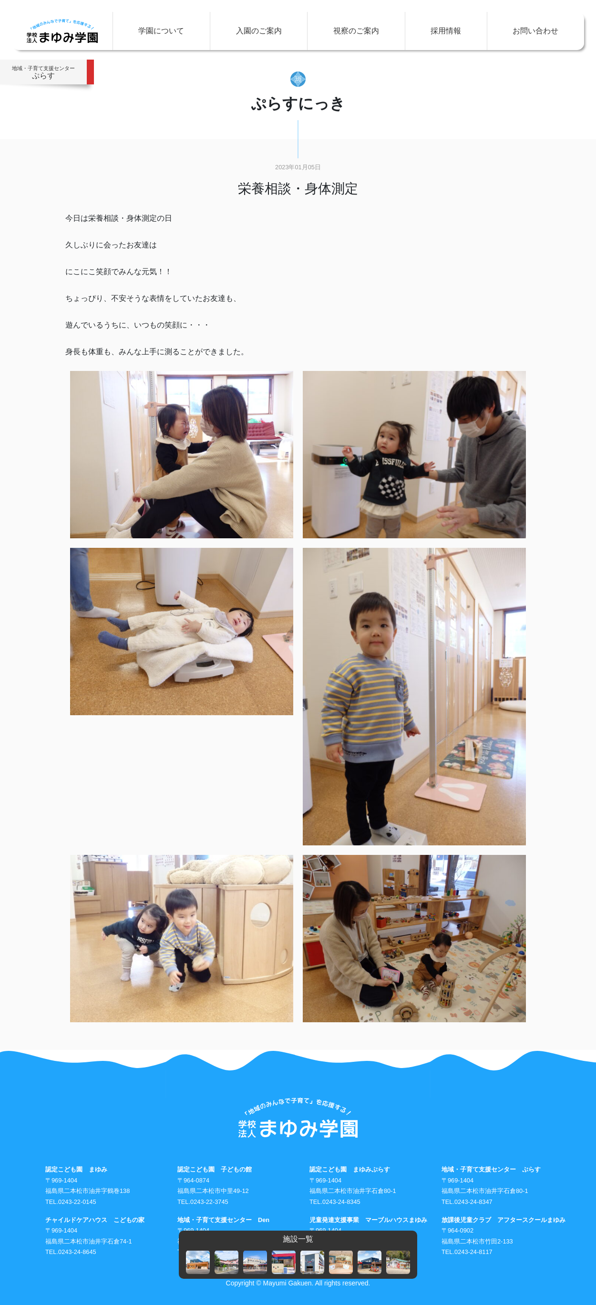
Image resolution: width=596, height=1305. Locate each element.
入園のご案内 (259, 31)
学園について (161, 31)
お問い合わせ (535, 31)
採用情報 (446, 31)
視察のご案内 (356, 31)
